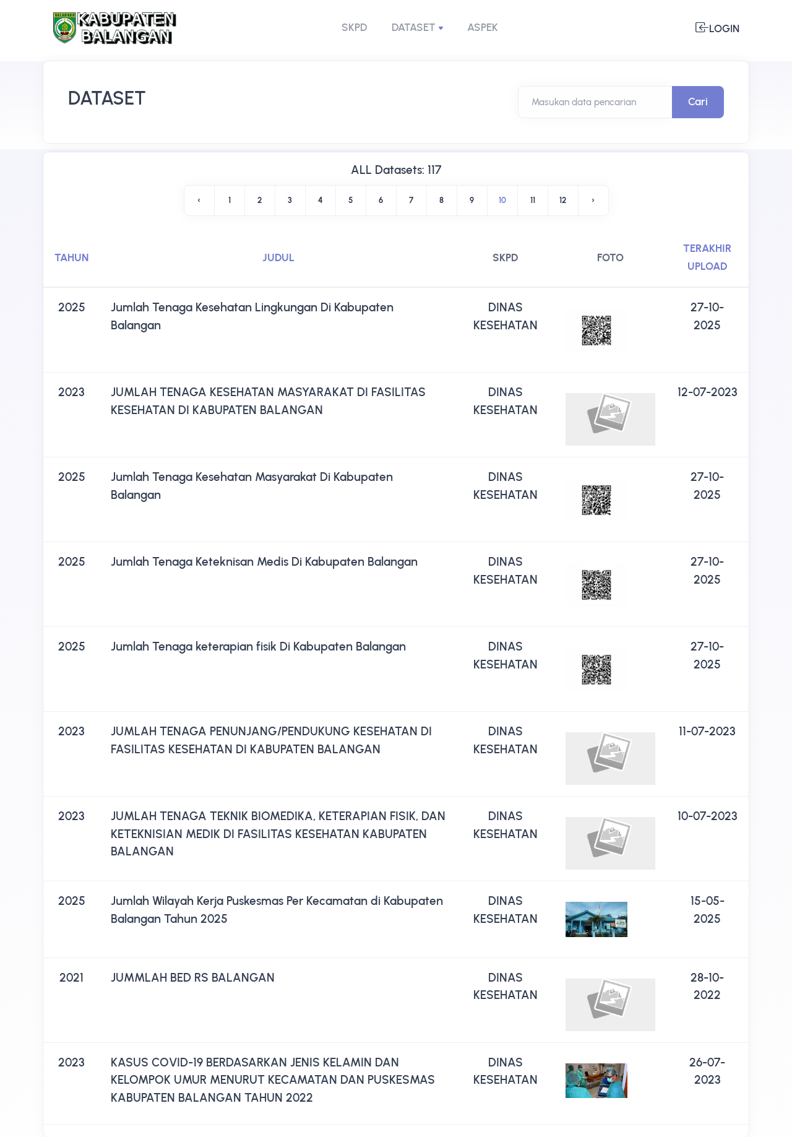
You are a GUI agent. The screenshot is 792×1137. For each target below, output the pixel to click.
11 (532, 200)
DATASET (414, 27)
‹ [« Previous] (198, 200)
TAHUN (71, 257)
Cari (698, 101)
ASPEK (482, 27)
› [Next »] (593, 200)
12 (562, 200)
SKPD (354, 27)
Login (717, 27)
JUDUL (278, 257)
